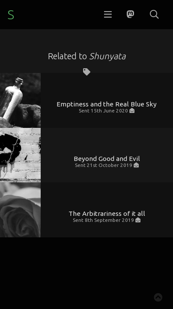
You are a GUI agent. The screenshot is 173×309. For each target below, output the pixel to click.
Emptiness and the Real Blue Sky (107, 104)
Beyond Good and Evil (107, 158)
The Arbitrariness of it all (107, 213)
